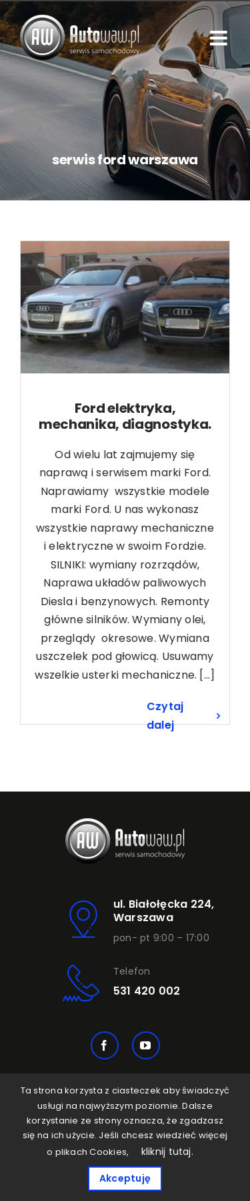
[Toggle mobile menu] (220, 38)
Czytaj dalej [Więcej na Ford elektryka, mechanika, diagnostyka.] (165, 716)
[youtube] (146, 1045)
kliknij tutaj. (167, 1151)
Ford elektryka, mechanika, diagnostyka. (125, 416)
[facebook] (105, 1045)
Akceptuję (125, 1178)
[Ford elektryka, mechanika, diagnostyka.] (125, 307)
